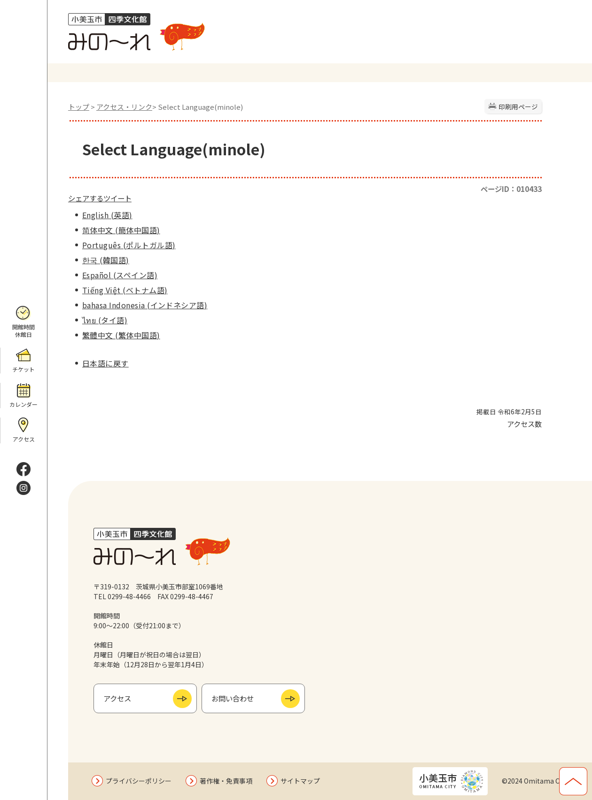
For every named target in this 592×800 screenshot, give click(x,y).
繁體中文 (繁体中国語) (121, 335)
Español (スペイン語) (119, 275)
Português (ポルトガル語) (129, 245)
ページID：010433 (511, 188)
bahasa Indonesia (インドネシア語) (144, 305)
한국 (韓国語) (105, 260)
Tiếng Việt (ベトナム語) (125, 290)
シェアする (85, 198)
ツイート (117, 198)
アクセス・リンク (124, 107)
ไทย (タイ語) (104, 320)
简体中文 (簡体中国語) (121, 230)
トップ (78, 107)
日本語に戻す (105, 363)
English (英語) (107, 215)
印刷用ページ (518, 106)
